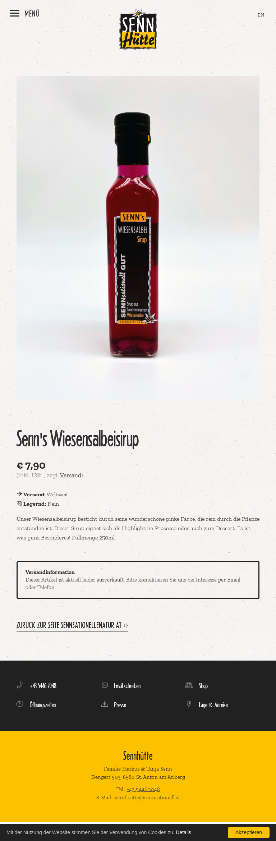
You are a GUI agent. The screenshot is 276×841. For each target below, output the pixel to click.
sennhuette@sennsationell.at (147, 797)
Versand (70, 475)
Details (183, 832)
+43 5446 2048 (143, 789)
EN (261, 15)
